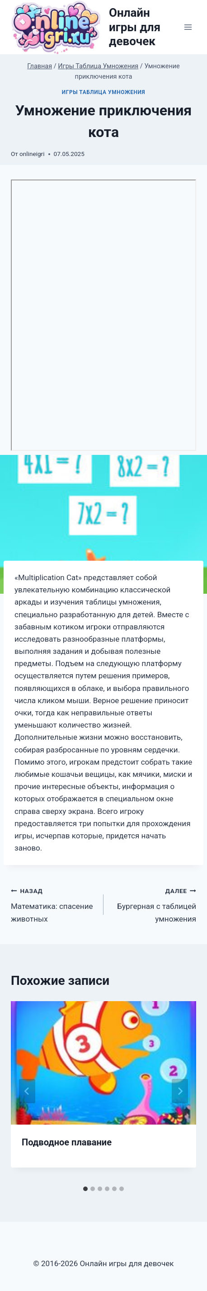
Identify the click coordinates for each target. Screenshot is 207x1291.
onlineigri (31, 153)
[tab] (85, 1189)
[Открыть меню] (187, 27)
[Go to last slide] (27, 1091)
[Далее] (180, 1091)
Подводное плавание (67, 1142)
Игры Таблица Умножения (103, 92)
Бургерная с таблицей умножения (153, 903)
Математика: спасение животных (53, 903)
